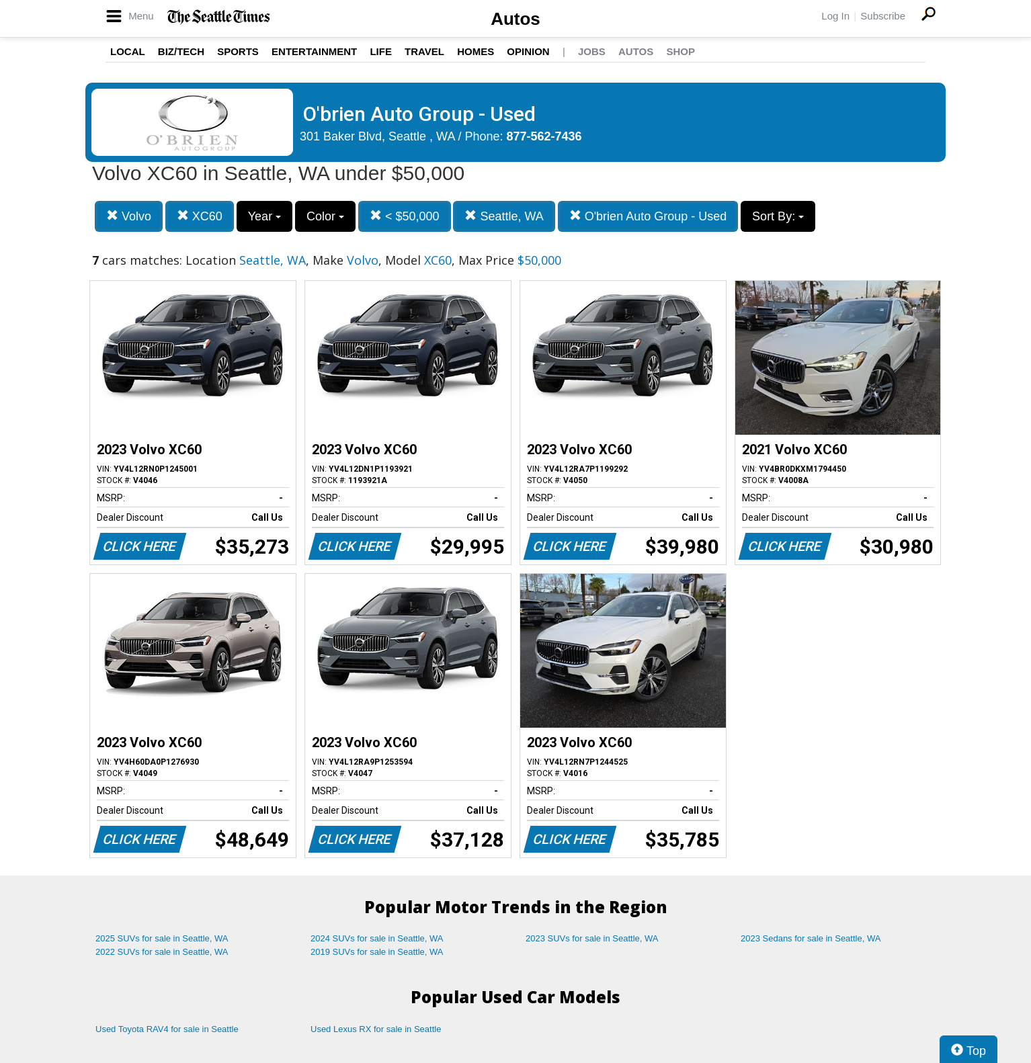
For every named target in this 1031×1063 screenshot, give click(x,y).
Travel (424, 51)
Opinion (528, 51)
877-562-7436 (544, 136)
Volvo (128, 216)
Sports (238, 51)
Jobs (592, 51)
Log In (835, 16)
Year (264, 216)
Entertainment (314, 51)
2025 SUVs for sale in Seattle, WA (162, 938)
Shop (680, 51)
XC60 (199, 216)
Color (325, 216)
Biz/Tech (181, 51)
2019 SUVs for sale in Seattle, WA (377, 952)
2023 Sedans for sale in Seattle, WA (810, 938)
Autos (515, 19)
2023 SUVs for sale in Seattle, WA (592, 938)
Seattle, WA (503, 216)
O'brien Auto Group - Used (648, 216)
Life (381, 51)
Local (127, 51)
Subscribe (882, 16)
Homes (475, 51)
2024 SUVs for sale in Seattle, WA (377, 938)
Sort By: (778, 216)
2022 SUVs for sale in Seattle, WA (162, 952)
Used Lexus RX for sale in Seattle (376, 1029)
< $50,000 (405, 216)
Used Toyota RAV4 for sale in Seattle (167, 1029)
